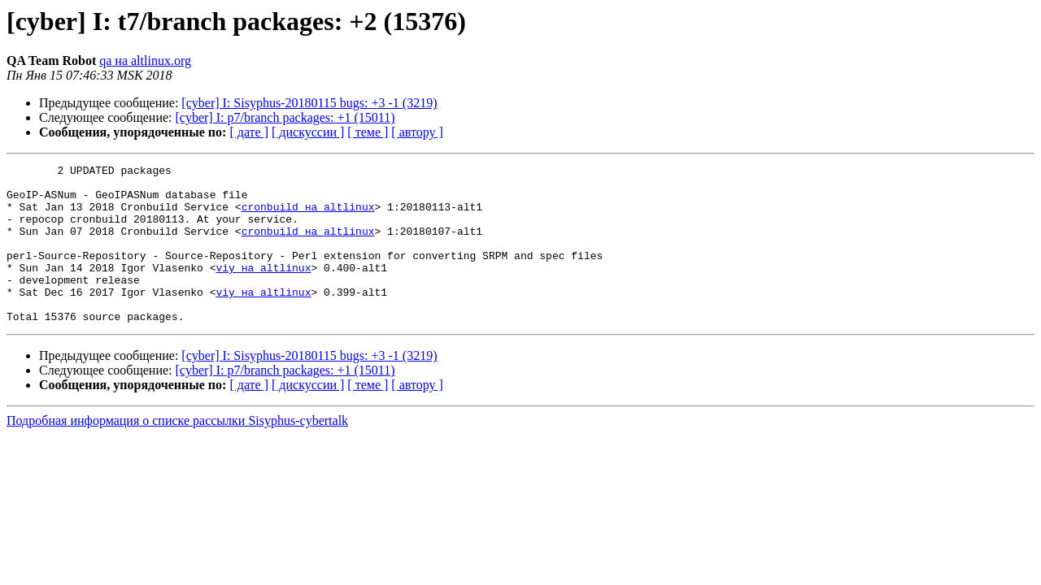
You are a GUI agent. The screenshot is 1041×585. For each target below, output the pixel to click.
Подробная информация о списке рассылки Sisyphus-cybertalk (177, 452)
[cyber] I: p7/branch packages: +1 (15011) (285, 117)
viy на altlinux (263, 289)
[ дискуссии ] (308, 132)
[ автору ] (416, 132)
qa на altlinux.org (145, 60)
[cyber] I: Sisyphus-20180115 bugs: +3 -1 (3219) (309, 103)
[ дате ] (248, 132)
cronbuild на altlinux (308, 216)
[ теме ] (367, 132)
